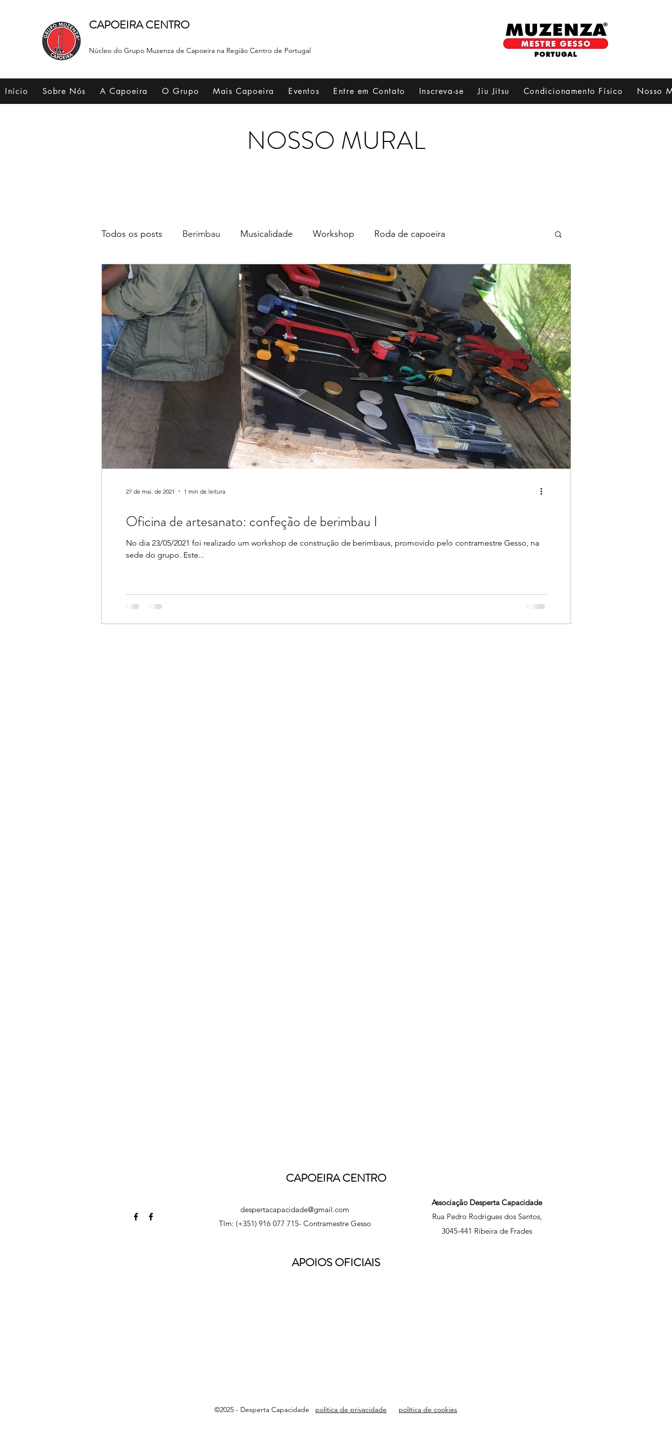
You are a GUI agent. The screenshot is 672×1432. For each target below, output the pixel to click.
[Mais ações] (545, 491)
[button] (64, 91)
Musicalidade (266, 233)
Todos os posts (131, 233)
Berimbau (201, 233)
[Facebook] (136, 1217)
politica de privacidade (351, 1409)
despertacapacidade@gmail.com (294, 1209)
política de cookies (428, 1409)
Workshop (333, 233)
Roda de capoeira (409, 233)
